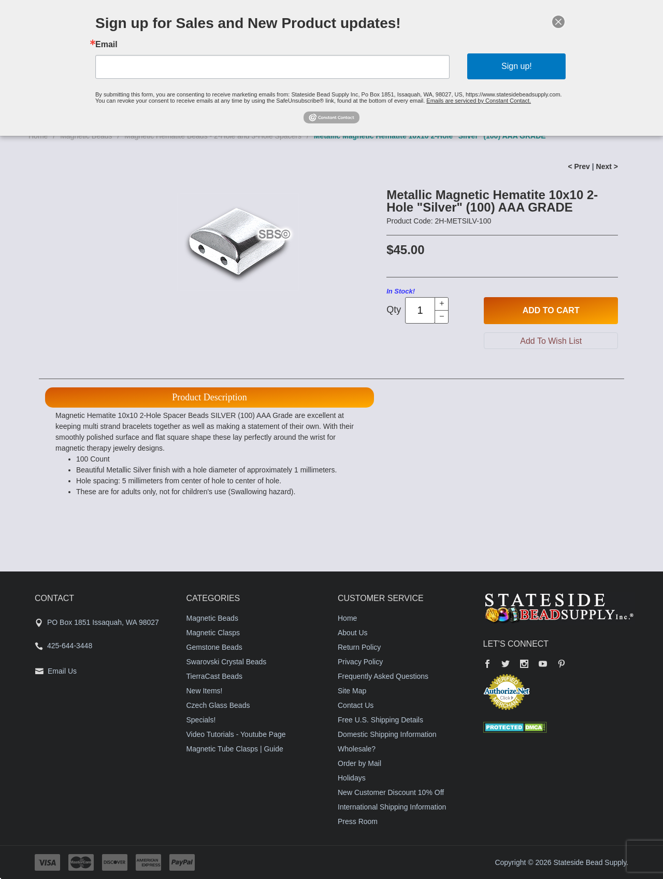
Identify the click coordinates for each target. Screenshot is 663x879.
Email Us (62, 671)
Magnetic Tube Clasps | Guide (234, 749)
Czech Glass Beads (218, 705)
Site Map (352, 691)
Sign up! (516, 66)
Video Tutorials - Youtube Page (236, 734)
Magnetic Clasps (213, 633)
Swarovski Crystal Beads (226, 662)
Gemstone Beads (214, 647)
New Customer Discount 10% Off (391, 792)
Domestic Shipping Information (387, 734)
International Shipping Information (392, 807)
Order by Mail (359, 763)
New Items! (204, 691)
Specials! (201, 720)
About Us (353, 633)
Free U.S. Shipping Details (380, 720)
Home (347, 618)
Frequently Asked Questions (383, 676)
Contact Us (355, 705)
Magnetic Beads (212, 618)
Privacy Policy (360, 662)
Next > (607, 166)
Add (551, 310)
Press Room (358, 821)
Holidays (352, 778)
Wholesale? (357, 749)
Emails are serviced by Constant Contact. (478, 100)
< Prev (578, 166)
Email (106, 44)
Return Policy (359, 647)
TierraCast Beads (214, 676)
